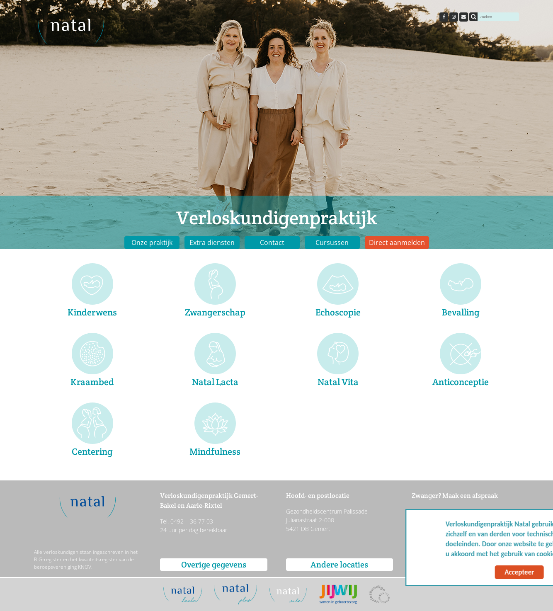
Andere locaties (339, 564)
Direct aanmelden (397, 242)
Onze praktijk (151, 242)
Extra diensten (212, 242)
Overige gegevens (213, 564)
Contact (272, 242)
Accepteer (466, 572)
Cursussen (332, 242)
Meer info (523, 554)
